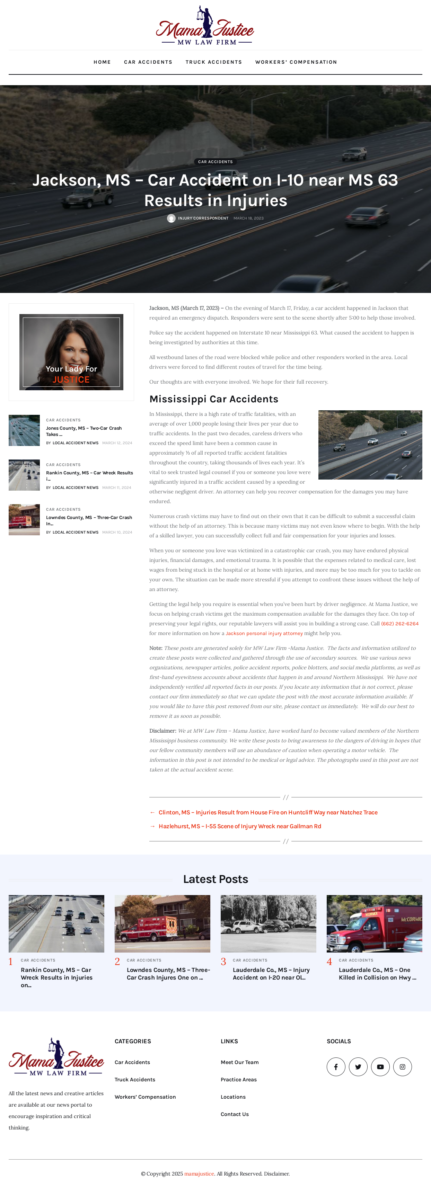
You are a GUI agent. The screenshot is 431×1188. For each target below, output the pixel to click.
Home (102, 62)
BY (72, 442)
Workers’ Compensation (296, 62)
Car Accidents (148, 62)
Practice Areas (239, 1079)
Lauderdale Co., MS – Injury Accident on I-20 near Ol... (271, 973)
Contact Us (235, 1114)
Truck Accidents (214, 62)
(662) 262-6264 (400, 623)
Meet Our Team (240, 1062)
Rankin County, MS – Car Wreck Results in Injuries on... (57, 977)
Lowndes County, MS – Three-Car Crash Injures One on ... (168, 973)
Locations (233, 1096)
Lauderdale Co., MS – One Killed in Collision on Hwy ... (377, 973)
